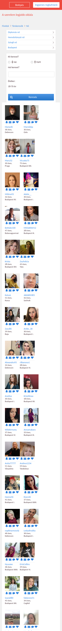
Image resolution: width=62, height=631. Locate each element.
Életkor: (11, 81)
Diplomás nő (32, 32)
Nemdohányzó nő (32, 37)
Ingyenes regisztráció (46, 4)
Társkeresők (17, 26)
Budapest (32, 47)
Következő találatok (31, 591)
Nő (27, 26)
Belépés (19, 5)
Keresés (23, 97)
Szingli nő (32, 42)
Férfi (37, 62)
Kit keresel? (13, 56)
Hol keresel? (13, 67)
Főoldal (4, 26)
